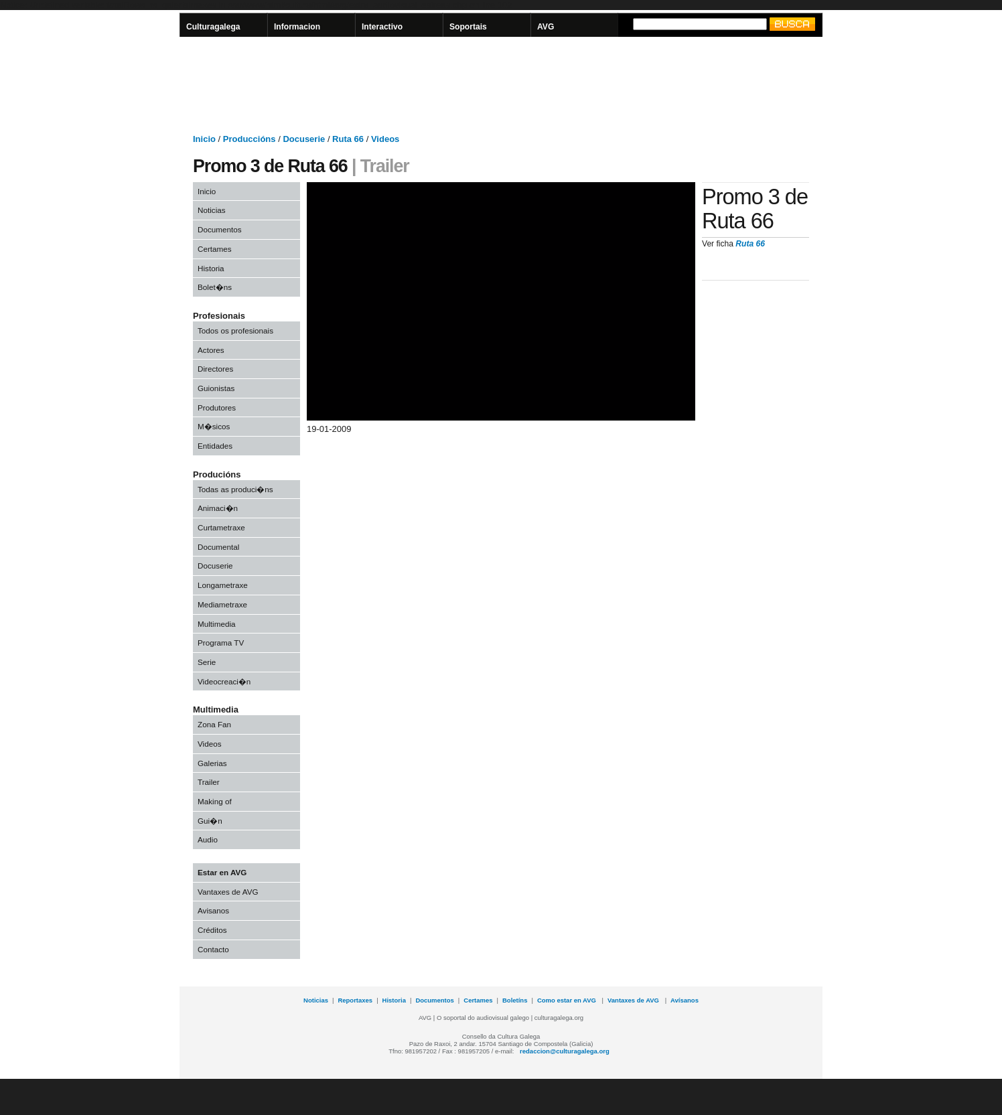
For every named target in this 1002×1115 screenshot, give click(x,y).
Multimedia (217, 623)
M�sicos (214, 426)
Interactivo (382, 26)
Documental (218, 546)
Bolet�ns (215, 287)
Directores (215, 368)
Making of (215, 801)
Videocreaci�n (224, 681)
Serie (207, 662)
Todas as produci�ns (235, 489)
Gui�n (210, 820)
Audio (208, 839)
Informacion (297, 26)
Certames (215, 248)
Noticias (212, 210)
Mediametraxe (222, 604)
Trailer (209, 781)
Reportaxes (355, 1000)
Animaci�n (218, 508)
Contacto (213, 949)
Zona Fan (214, 724)
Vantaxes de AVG (228, 891)
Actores (211, 350)
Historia (211, 268)
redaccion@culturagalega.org (565, 1051)
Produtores (217, 407)
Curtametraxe (221, 527)
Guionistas (216, 388)
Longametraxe (223, 585)
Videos (210, 743)
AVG (545, 26)
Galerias (212, 763)
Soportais (468, 26)
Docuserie (215, 565)
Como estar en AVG (567, 1000)
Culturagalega (213, 26)
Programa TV (221, 642)
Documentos (220, 229)
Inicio (207, 191)
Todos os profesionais (235, 330)
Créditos (212, 929)
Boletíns (514, 1000)
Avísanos (684, 1000)
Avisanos (213, 910)
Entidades (215, 445)
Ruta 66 (750, 243)
